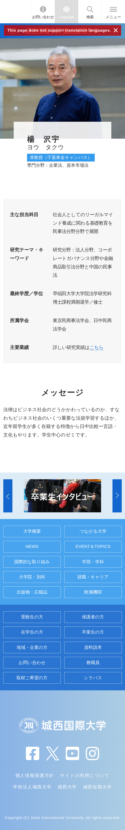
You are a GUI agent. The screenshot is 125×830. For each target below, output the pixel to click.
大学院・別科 (32, 576)
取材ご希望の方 (32, 677)
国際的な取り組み (32, 561)
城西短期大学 (97, 786)
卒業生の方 (93, 632)
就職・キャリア (93, 576)
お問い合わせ (43, 17)
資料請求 (93, 647)
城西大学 (67, 786)
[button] (7, 495)
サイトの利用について (85, 775)
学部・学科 (93, 561)
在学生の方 (32, 632)
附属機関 (93, 592)
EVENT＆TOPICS (93, 546)
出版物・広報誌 (32, 592)
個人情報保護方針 (34, 775)
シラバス (93, 677)
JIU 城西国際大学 (15, 11)
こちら (97, 347)
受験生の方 (32, 616)
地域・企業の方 (32, 647)
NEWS (32, 546)
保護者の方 (93, 616)
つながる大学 (92, 531)
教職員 (93, 662)
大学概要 (32, 531)
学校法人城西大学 (32, 786)
